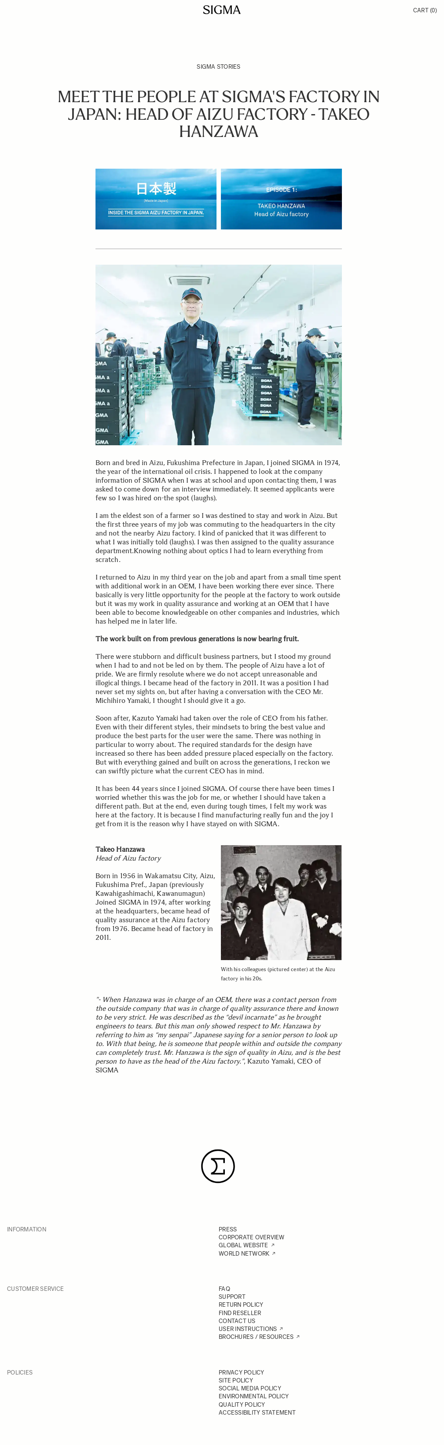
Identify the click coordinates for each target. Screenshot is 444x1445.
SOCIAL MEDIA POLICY (250, 1388)
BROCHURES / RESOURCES (256, 1337)
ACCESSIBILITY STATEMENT (257, 1412)
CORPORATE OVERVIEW (252, 1237)
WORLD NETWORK (244, 1253)
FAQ (224, 1289)
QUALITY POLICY (242, 1404)
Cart (425, 10)
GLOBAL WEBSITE (243, 1245)
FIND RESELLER (240, 1313)
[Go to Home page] (222, 9)
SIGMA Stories (218, 66)
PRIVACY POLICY (241, 1372)
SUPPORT (232, 1296)
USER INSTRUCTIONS (248, 1329)
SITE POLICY (236, 1380)
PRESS (228, 1229)
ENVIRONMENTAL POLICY (254, 1396)
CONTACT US (237, 1321)
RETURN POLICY (241, 1304)
